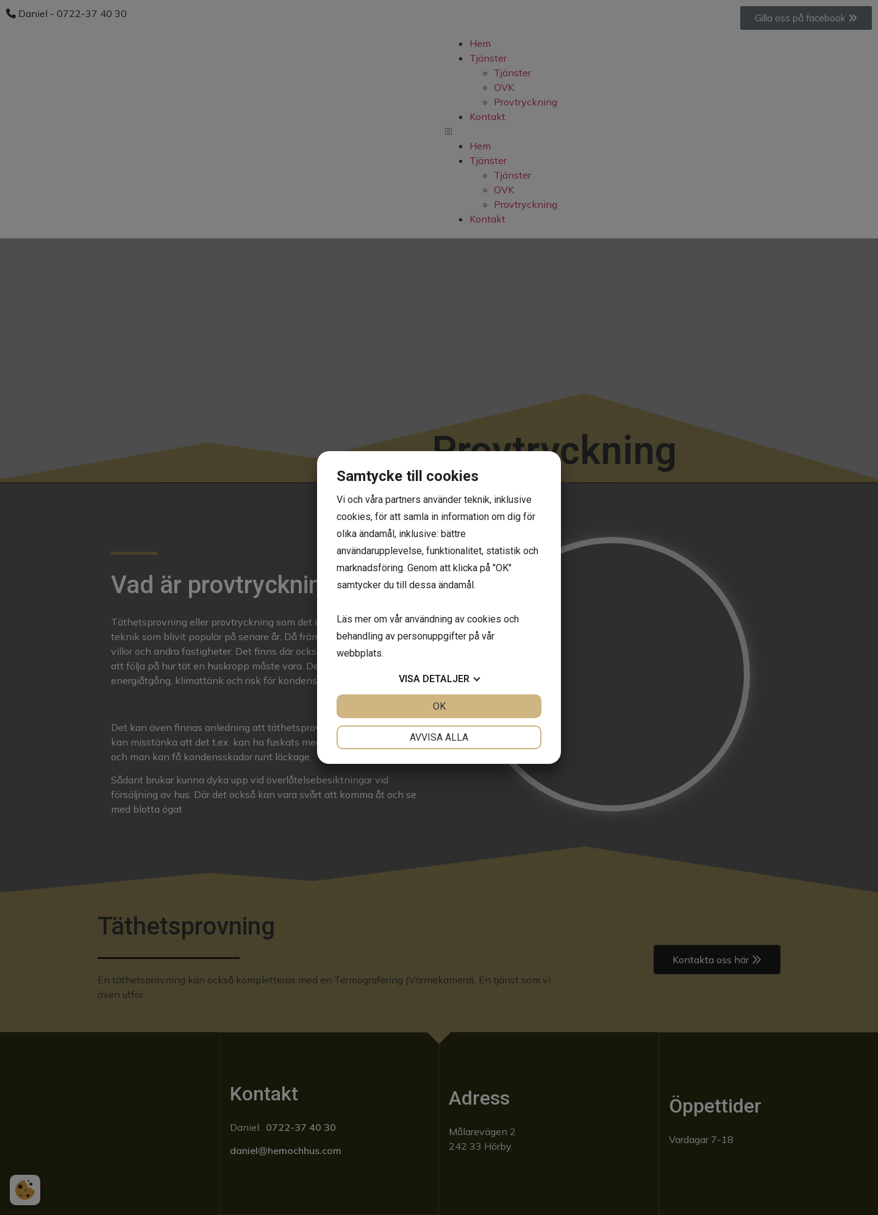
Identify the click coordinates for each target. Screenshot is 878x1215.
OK (439, 706)
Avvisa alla (439, 737)
